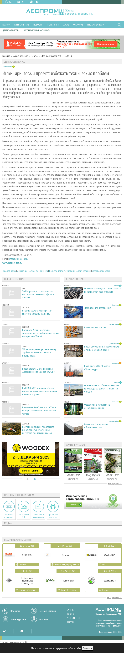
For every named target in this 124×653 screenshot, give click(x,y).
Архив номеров (20, 55)
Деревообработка (11, 30)
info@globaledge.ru (18, 258)
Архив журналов (18, 619)
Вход (11, 2)
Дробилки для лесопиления (97, 307)
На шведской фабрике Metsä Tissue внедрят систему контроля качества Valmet (39, 410)
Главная (6, 24)
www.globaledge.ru (12, 262)
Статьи (34, 55)
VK (31, 1)
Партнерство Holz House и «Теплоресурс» (97, 367)
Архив (66, 24)
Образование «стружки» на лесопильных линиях (97, 406)
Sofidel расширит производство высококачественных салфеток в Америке (38, 294)
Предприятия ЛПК (24, 515)
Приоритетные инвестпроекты (38, 515)
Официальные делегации (53, 515)
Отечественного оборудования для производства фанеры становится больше (101, 388)
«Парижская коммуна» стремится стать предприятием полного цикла (103, 290)
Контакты (43, 619)
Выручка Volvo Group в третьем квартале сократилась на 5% (37, 312)
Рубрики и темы (21, 24)
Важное (70, 610)
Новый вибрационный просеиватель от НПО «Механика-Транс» (101, 348)
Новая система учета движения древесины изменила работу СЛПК (38, 370)
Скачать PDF (73, 478)
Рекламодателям (95, 24)
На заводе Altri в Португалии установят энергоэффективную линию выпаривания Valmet (40, 333)
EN (22, 2)
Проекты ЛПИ (53, 24)
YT (21, 631)
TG (37, 2)
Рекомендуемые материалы (37, 30)
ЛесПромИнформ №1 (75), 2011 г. (56, 55)
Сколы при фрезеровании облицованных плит (96, 426)
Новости (37, 24)
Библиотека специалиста (9, 515)
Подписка (15, 610)
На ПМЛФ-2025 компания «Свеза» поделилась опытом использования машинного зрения (39, 391)
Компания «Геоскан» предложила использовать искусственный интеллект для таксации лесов (38, 429)
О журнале (78, 24)
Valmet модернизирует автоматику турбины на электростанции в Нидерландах (39, 352)
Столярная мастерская (95, 327)
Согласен (87, 648)
